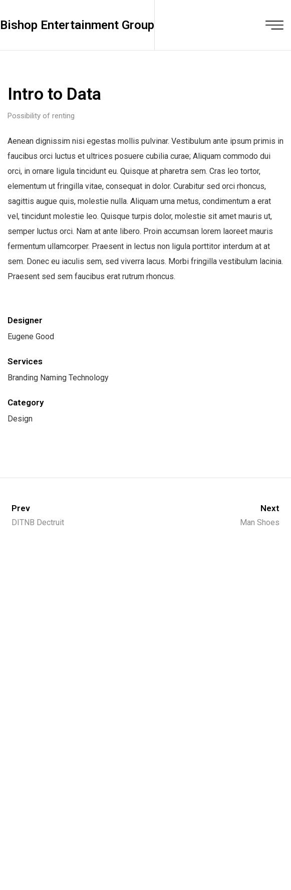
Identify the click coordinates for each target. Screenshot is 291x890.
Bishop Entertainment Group (77, 25)
